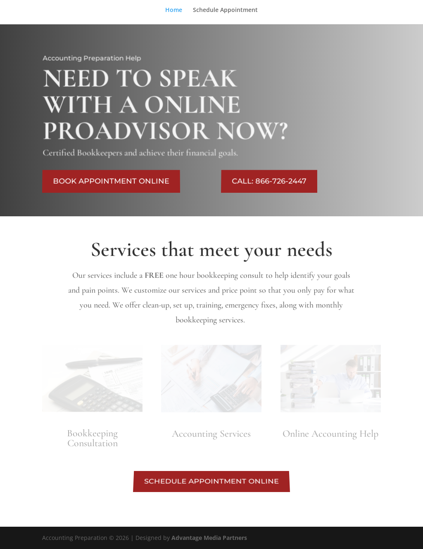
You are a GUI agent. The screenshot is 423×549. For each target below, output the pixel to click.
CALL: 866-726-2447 (269, 181)
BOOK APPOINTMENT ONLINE (111, 181)
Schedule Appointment (225, 10)
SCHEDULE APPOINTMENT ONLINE (211, 481)
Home (173, 10)
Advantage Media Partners (209, 538)
